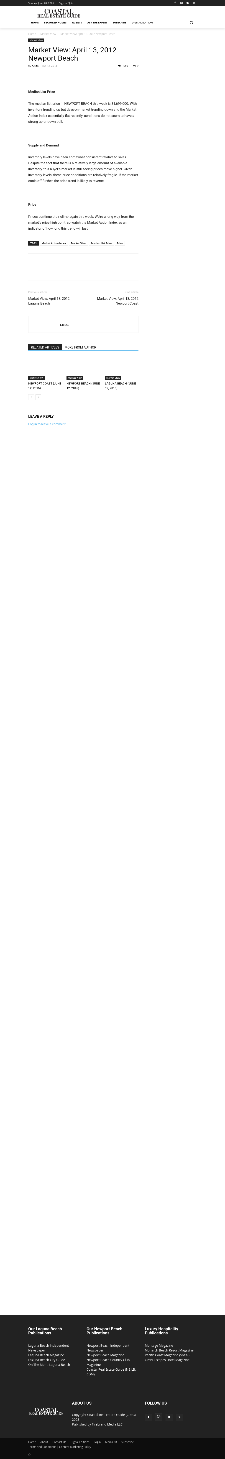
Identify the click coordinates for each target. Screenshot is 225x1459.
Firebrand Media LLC (107, 1424)
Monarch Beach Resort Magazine (169, 1350)
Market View (48, 34)
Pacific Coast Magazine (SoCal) (167, 1355)
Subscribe (127, 1442)
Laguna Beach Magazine (46, 1355)
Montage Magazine (159, 1345)
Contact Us (59, 1442)
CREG (35, 65)
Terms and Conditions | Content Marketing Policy (59, 1447)
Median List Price (101, 243)
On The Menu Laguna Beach (49, 1364)
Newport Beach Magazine (106, 1355)
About (44, 1442)
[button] (191, 22)
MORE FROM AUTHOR (80, 347)
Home (32, 34)
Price (120, 243)
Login (97, 1442)
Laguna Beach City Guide (46, 1360)
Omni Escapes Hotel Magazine (167, 1360)
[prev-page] (31, 397)
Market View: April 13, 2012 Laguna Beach (49, 301)
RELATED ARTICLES (45, 347)
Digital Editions (80, 1442)
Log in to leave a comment (47, 424)
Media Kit (111, 1442)
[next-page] (38, 397)
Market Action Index (54, 243)
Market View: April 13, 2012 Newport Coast (117, 301)
